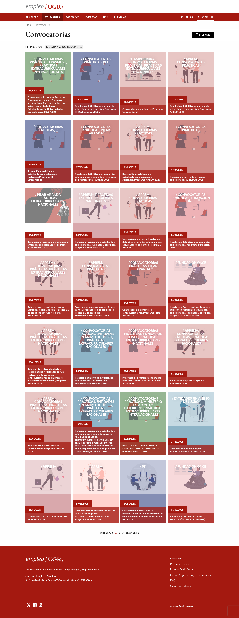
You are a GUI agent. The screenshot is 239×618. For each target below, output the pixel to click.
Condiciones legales (181, 586)
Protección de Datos (181, 569)
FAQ (173, 580)
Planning (120, 17)
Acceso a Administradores (182, 606)
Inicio (28, 25)
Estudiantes (52, 17)
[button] (181, 17)
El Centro (32, 17)
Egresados (72, 17)
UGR (105, 17)
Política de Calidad (180, 564)
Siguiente (132, 532)
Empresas (91, 17)
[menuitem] (32, 17)
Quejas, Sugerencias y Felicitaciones (190, 575)
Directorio (176, 558)
